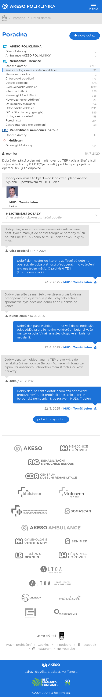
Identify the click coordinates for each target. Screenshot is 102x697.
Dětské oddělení (17, 83)
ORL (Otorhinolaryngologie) (25, 112)
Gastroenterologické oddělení (25, 125)
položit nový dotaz (51, 419)
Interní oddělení (16, 91)
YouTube (66, 648)
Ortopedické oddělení (20, 108)
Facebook (87, 644)
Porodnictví (13, 120)
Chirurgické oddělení (20, 78)
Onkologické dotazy (19, 145)
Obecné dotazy (16, 51)
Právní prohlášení (19, 644)
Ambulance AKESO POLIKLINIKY (28, 55)
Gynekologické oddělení (22, 87)
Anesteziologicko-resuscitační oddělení (32, 70)
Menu (93, 6)
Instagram (41, 648)
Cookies (43, 644)
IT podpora (63, 644)
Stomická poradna (18, 74)
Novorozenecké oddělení (22, 99)
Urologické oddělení (19, 116)
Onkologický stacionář (20, 104)
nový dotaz (84, 35)
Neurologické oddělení (21, 95)
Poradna (19, 18)
